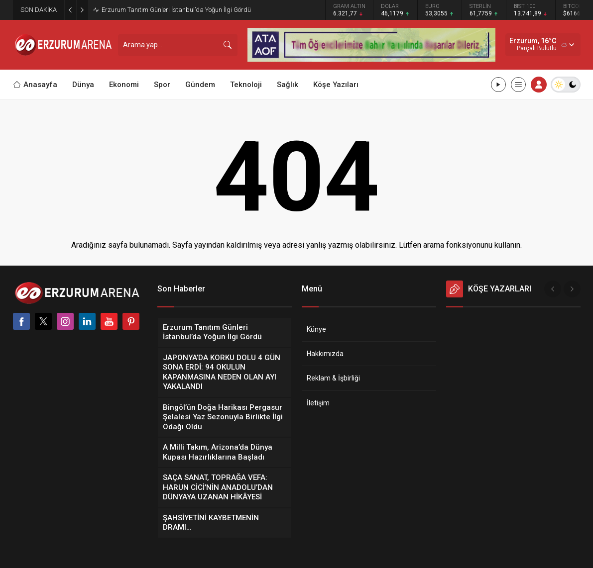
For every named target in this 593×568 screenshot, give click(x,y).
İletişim (318, 403)
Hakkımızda (325, 354)
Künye (316, 329)
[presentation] (552, 289)
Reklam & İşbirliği (333, 378)
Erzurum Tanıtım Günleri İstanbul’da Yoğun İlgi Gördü (176, 9)
